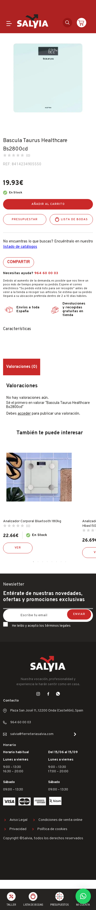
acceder (24, 413)
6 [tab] (56, 561)
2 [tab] (38, 561)
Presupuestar (25, 219)
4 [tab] (47, 561)
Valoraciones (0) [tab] (21, 366)
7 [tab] (61, 561)
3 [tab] (42, 561)
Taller (11, 904)
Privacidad (17, 829)
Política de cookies (52, 829)
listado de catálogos (20, 246)
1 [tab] (33, 561)
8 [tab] (65, 561)
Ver (18, 548)
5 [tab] (52, 561)
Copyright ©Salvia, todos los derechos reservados (43, 838)
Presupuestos (59, 904)
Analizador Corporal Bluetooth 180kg (32, 521)
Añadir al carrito (48, 204)
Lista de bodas (74, 219)
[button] (83, 896)
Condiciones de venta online (60, 820)
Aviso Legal (18, 820)
